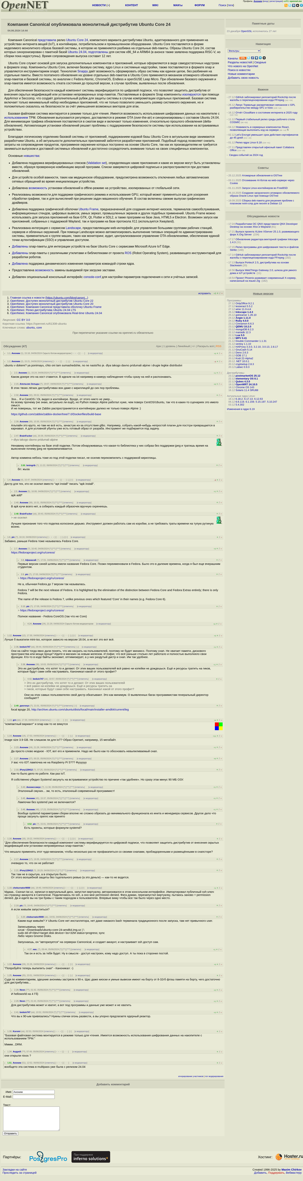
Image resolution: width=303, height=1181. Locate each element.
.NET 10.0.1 (242, 361)
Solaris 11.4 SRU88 (247, 390)
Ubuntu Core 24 (77, 40)
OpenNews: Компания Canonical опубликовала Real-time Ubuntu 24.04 (56, 313)
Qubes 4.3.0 (243, 381)
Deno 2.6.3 (242, 352)
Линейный (184, 346)
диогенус (25, 706)
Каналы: (233, 58)
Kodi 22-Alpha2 (244, 358)
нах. (35, 949)
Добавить (260, 1177)
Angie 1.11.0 (243, 317)
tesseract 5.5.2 (244, 306)
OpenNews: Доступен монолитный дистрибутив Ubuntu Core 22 (51, 300)
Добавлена (20, 263)
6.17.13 (248, 398)
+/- (193, 346)
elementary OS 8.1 (247, 378)
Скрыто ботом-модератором (57, 353)
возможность (38, 188)
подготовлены (98, 52)
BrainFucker (26, 436)
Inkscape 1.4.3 (244, 312)
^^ (54, 373)
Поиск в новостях (239, 70)
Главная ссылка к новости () (49, 297)
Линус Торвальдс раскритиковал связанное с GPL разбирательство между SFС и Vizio (262, 106)
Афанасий (30, 560)
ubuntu (30, 327)
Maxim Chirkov (292, 1174)
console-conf (92, 277)
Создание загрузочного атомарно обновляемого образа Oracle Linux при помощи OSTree (265, 194)
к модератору (95, 353)
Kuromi (16, 1031)
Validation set (97, 163)
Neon (22, 990)
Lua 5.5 (240, 335)
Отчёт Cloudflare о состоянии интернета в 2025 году (267, 112)
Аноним (16, 353)
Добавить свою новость (243, 77)
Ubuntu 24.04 (77, 52)
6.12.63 (258, 398)
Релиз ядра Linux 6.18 (249, 142)
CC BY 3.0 (23, 319)
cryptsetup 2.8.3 (245, 364)
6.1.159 (250, 401)
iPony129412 (26, 770)
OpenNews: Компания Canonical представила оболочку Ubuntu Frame (56, 306)
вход (265, 1)
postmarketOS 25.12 (248, 375)
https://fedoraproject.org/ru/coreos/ (33, 552)
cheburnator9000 (21, 888)
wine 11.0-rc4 (243, 309)
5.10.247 (272, 401)
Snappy (82, 71)
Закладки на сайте (15, 1174)
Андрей (17, 1051)
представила (47, 40)
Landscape (73, 228)
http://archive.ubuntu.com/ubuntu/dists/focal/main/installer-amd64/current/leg (80, 709)
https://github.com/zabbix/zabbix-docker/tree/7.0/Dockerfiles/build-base (56, 414)
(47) (24, 346)
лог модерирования (214, 1076)
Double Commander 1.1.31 (251, 341)
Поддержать (276, 1177)
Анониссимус (33, 787)
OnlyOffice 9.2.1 (245, 303)
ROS (128, 253)
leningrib (30, 465)
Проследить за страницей (20, 1177)
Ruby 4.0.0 (242, 320)
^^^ (58, 373)
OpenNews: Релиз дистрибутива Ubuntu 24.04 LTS (43, 310)
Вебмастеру (294, 1177)
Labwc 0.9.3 (242, 367)
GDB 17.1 (241, 355)
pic (13, 537)
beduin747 (25, 647)
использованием (16, 117)
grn (14, 720)
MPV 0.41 (241, 338)
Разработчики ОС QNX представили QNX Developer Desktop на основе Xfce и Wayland (264, 225)
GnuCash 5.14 (244, 349)
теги (230, 5)
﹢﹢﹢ (75, 353)
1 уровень (169, 346)
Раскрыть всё (205, 346)
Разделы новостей (240, 62)
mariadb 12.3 (243, 332)
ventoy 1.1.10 (243, 343)
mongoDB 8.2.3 (245, 329)
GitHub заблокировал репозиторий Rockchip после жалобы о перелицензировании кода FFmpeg (263, 98)
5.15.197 (261, 401)
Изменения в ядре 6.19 (241, 409)
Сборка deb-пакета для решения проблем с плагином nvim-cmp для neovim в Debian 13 (262, 202)
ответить (47, 361)
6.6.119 (240, 401)
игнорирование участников (190, 1076)
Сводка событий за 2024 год (246, 155)
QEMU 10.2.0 (243, 326)
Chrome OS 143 (245, 387)
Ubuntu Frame (88, 209)
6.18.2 (239, 398)
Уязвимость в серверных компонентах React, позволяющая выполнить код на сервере (259, 128)
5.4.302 (240, 404)
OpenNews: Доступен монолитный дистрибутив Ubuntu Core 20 (51, 303)
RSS (218, 346)
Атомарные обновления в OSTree (262, 175)
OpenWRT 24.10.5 (246, 384)
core (39, 327)
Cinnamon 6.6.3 (245, 323)
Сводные (260, 62)
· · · (82, 353)
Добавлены (20, 246)
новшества (31, 155)
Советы (263, 167)
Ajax (158, 346)
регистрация (276, 1)
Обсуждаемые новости (263, 216)
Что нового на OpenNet (243, 66)
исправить (204, 293)
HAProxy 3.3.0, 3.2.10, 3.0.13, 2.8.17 (257, 346)
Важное (263, 89)
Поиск (222, 5)
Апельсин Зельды (29, 384)
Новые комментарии (241, 73)
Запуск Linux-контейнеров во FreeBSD (265, 188)
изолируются (191, 94)
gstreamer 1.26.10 (246, 314)
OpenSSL (246, 31)
